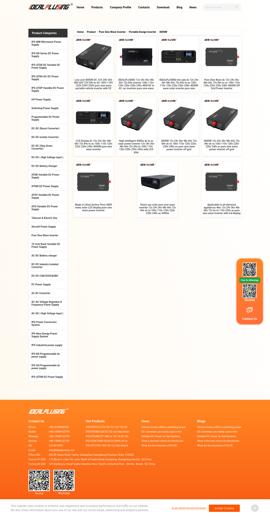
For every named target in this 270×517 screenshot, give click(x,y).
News (193, 7)
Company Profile (120, 7)
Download (163, 7)
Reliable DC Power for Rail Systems (161, 436)
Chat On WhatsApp (250, 280)
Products (97, 7)
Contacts (144, 7)
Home (80, 7)
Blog (179, 7)
